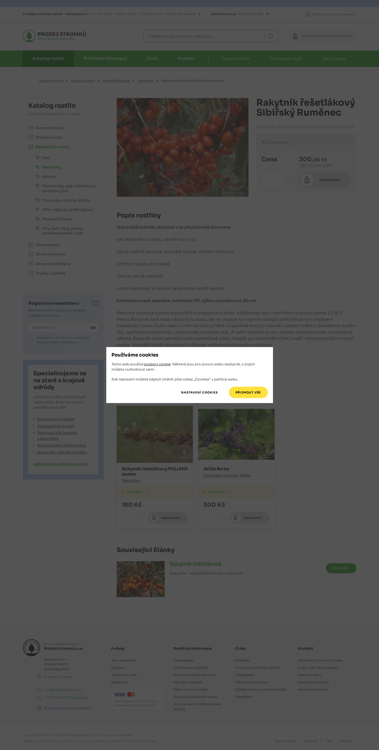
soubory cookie (157, 364)
